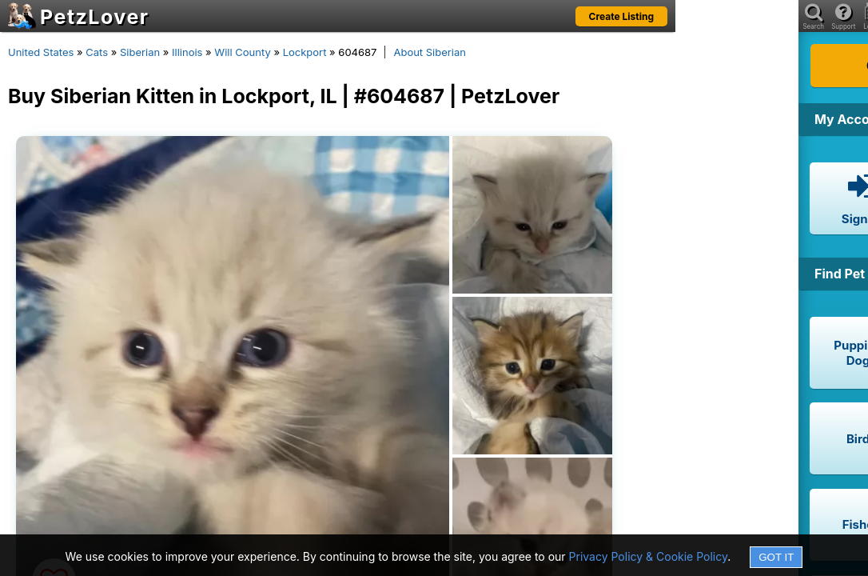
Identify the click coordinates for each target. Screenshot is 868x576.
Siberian (140, 52)
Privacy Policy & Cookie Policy (648, 556)
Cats (97, 52)
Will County (242, 52)
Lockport (305, 52)
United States (41, 52)
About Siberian (429, 52)
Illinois (187, 52)
